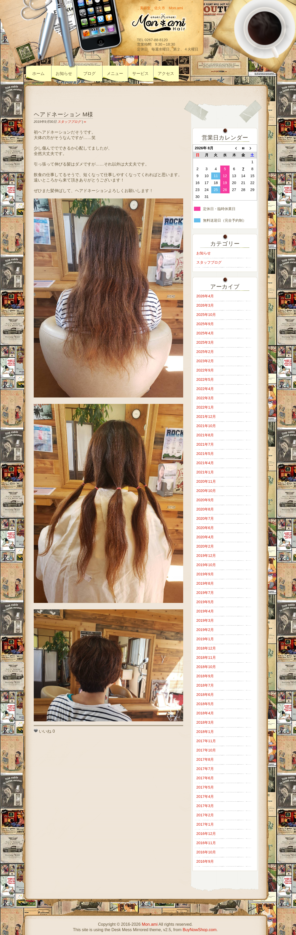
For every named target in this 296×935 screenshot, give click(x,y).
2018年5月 (205, 704)
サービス (140, 73)
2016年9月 (205, 861)
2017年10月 (206, 750)
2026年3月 (205, 305)
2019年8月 (205, 583)
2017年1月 (205, 824)
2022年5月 (205, 379)
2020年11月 (206, 481)
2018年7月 (205, 685)
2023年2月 (205, 361)
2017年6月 (205, 778)
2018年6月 (205, 694)
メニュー (115, 73)
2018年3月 (205, 722)
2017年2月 (205, 815)
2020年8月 (205, 509)
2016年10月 (206, 852)
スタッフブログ (69, 122)
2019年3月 (205, 620)
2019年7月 (205, 593)
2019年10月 (206, 565)
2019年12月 (206, 555)
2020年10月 (206, 491)
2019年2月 (205, 630)
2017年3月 (205, 806)
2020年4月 (205, 537)
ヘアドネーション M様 (63, 114)
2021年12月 (206, 416)
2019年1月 (205, 639)
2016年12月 (206, 834)
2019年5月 (205, 602)
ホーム (38, 73)
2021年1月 (205, 472)
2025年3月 (205, 342)
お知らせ (64, 73)
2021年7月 (205, 444)
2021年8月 (205, 435)
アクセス (166, 73)
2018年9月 (205, 676)
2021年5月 (205, 454)
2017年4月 (205, 796)
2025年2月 (205, 352)
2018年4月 (205, 713)
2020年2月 (205, 546)
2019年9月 (205, 574)
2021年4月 (205, 463)
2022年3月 (205, 398)
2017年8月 (205, 759)
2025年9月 (205, 324)
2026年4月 (205, 296)
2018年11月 (206, 657)
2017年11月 (206, 741)
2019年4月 (205, 611)
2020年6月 (205, 528)
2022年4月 (205, 389)
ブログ (89, 73)
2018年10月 (206, 667)
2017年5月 (205, 787)
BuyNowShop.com (200, 930)
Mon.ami (149, 924)
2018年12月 (206, 648)
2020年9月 (205, 500)
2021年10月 (206, 426)
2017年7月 (205, 769)
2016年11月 (206, 843)
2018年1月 (205, 732)
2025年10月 (206, 315)
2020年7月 (205, 518)
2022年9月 (205, 370)
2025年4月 (205, 333)
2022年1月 (205, 407)
